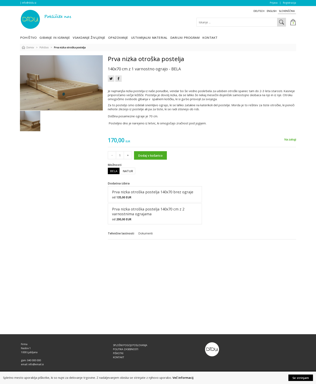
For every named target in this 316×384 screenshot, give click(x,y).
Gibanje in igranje (55, 37)
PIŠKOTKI (118, 353)
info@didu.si (29, 2)
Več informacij (183, 378)
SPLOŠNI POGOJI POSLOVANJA (130, 345)
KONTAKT (118, 357)
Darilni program (185, 37)
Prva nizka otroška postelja (70, 47)
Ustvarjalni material (149, 37)
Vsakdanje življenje (89, 37)
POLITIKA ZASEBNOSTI (125, 349)
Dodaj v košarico (150, 155)
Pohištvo (28, 37)
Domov (30, 47)
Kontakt (210, 37)
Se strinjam (300, 378)
